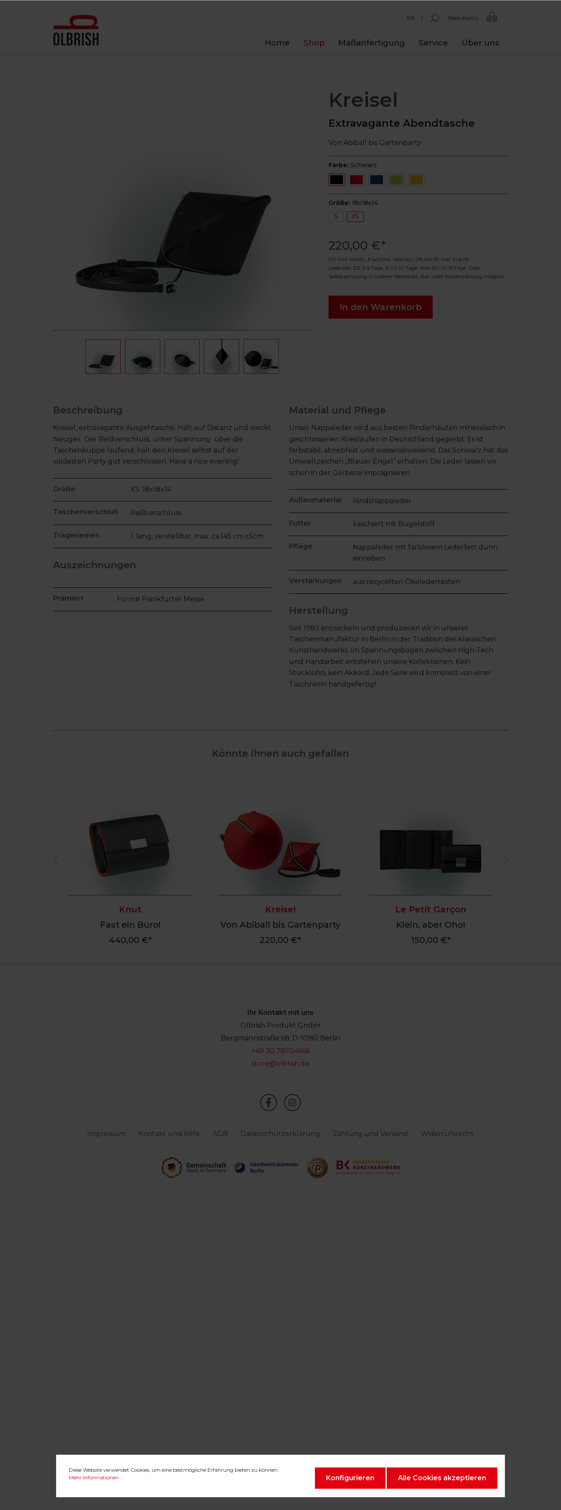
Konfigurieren (350, 1478)
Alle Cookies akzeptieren (442, 1478)
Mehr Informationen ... (96, 1477)
